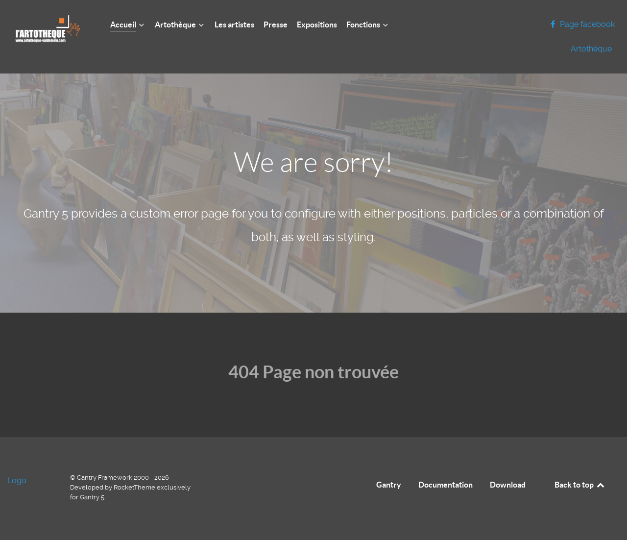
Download (508, 484)
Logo (16, 480)
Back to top (580, 484)
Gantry (388, 484)
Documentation (445, 484)
